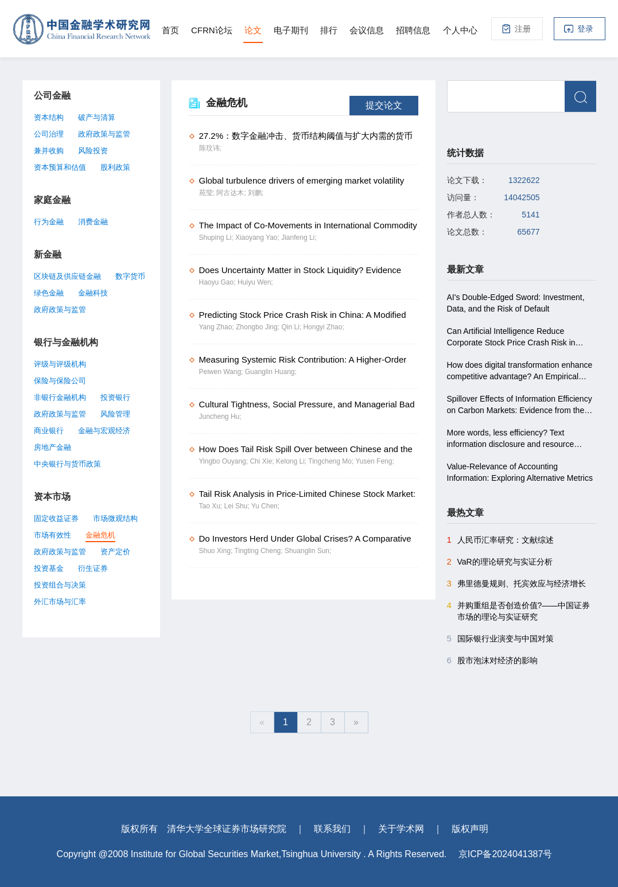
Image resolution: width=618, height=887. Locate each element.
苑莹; (208, 193)
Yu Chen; (265, 506)
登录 (585, 28)
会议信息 (366, 30)
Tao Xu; (211, 506)
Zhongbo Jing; (258, 327)
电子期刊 (291, 30)
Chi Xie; (262, 461)
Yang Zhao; (217, 327)
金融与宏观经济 (104, 430)
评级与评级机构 (60, 364)
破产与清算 (96, 117)
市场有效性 (52, 535)
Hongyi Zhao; (323, 327)
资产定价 (115, 551)
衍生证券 (93, 568)
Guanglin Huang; (271, 372)
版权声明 (470, 829)
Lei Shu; (237, 506)
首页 (170, 30)
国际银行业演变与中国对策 (500, 638)
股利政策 (115, 167)
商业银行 (49, 430)
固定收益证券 (56, 518)
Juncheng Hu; (220, 417)
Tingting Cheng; (259, 551)
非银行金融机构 (60, 397)
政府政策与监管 (104, 134)
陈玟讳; (210, 148)
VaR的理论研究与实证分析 (500, 561)
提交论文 (384, 105)
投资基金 (49, 568)
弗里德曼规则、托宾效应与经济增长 (516, 583)
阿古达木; (232, 193)
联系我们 (332, 829)
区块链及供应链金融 (67, 276)
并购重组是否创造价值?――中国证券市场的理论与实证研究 (518, 610)
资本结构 (49, 117)
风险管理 (115, 414)
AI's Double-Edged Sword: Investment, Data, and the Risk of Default (516, 303)
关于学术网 (401, 829)
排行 (328, 30)
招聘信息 (413, 30)
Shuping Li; (217, 238)
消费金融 (93, 221)
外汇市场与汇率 (60, 601)
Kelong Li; (292, 461)
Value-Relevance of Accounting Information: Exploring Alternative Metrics (520, 472)
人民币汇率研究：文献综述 (500, 540)
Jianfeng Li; (298, 238)
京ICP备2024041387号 (505, 854)
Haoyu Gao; (218, 282)
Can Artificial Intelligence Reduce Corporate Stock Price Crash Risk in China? (511, 337)
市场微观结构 (115, 518)
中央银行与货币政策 (67, 464)
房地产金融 (52, 447)
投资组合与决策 (60, 585)
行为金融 (49, 221)
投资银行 (115, 397)
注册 (523, 28)
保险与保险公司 (60, 380)
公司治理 (49, 134)
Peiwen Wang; (222, 372)
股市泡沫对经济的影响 (492, 660)
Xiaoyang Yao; (258, 238)
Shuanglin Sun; (308, 551)
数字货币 (130, 276)
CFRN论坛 (211, 30)
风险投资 (93, 150)
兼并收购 (49, 150)
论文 (253, 30)
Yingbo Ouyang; (224, 461)
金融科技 (93, 293)
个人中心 (460, 30)
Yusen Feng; (374, 461)
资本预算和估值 (60, 167)
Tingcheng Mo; (331, 461)
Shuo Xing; (217, 551)
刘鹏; (255, 193)
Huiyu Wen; (255, 282)
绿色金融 (49, 293)
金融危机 (100, 535)
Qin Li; (292, 327)
